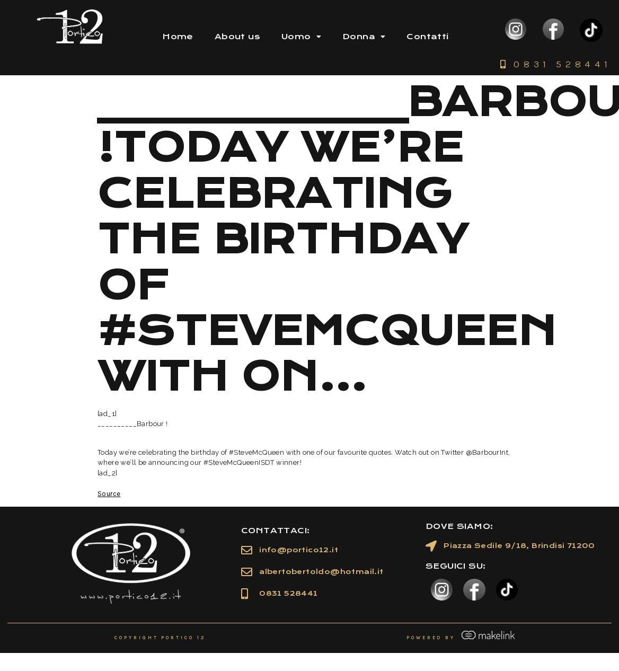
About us (237, 36)
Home (177, 36)
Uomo (301, 37)
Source (109, 494)
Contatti (427, 36)
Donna (363, 37)
